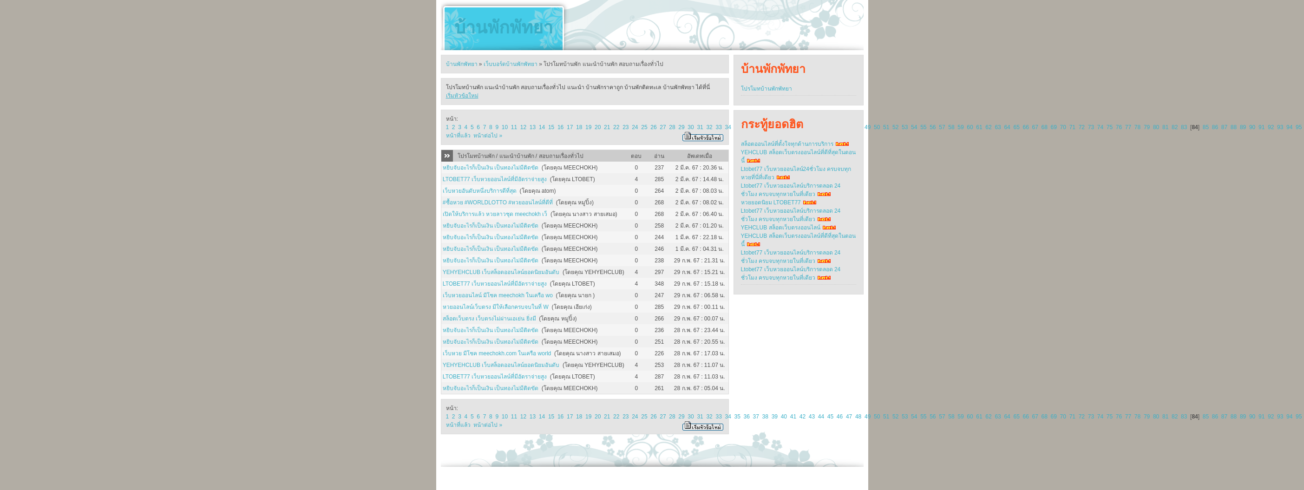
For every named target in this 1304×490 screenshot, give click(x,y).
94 (1289, 127)
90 (1252, 127)
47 (849, 416)
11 (514, 127)
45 (830, 416)
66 (1025, 127)
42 (802, 416)
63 (998, 127)
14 (542, 127)
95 (1299, 127)
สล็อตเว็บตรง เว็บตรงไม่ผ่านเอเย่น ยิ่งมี (489, 318)
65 (1016, 127)
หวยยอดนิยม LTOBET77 (771, 202)
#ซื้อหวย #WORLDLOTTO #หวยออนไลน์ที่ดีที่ (498, 202)
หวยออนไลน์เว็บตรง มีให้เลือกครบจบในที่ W (496, 307)
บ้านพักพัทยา (503, 27)
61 (979, 127)
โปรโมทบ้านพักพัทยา (766, 88)
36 (747, 416)
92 (1271, 127)
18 (579, 127)
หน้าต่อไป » (487, 135)
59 (960, 127)
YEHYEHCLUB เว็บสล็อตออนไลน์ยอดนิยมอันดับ (501, 272)
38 (765, 416)
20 (598, 127)
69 (1054, 127)
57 (942, 127)
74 (1100, 127)
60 (970, 127)
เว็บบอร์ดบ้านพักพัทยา (510, 64)
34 (728, 127)
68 (1045, 127)
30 (691, 127)
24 (635, 127)
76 (1119, 127)
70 (1063, 127)
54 (914, 127)
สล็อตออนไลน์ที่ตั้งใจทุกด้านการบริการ (787, 144)
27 (663, 127)
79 (1147, 127)
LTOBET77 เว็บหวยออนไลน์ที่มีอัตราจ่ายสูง (495, 179)
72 (1082, 127)
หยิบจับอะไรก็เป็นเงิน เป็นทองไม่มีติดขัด (490, 167)
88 (1234, 127)
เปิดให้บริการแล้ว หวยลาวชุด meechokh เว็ (495, 214)
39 (775, 416)
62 (988, 127)
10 (505, 127)
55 (923, 127)
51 (886, 127)
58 (951, 127)
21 (607, 127)
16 (560, 127)
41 (793, 416)
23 (626, 127)
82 (1175, 127)
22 (616, 127)
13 (533, 127)
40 (784, 416)
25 (644, 127)
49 (868, 127)
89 (1243, 127)
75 (1110, 127)
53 (905, 127)
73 (1091, 127)
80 (1156, 127)
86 (1215, 127)
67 (1035, 127)
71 (1072, 127)
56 (933, 127)
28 (672, 127)
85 (1206, 127)
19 (588, 127)
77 (1128, 127)
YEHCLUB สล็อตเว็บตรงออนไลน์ (780, 227)
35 (737, 416)
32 (709, 127)
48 (858, 416)
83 (1184, 127)
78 (1137, 127)
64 (1007, 127)
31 (700, 127)
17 (570, 127)
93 (1280, 127)
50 (877, 127)
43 (812, 416)
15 (551, 127)
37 (756, 416)
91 (1261, 127)
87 (1224, 127)
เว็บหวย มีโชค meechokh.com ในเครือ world (497, 353)
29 (681, 127)
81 (1165, 127)
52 (895, 127)
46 (840, 416)
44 (821, 416)
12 (523, 127)
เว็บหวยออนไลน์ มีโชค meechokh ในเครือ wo (498, 295)
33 (718, 127)
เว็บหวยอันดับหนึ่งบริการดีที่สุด (480, 191)
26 (653, 127)
